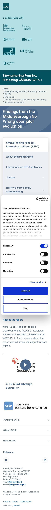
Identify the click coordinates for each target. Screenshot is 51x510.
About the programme (19, 156)
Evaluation (9, 97)
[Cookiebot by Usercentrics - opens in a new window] (36, 199)
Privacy (15, 501)
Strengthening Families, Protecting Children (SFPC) (25, 92)
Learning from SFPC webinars (24, 167)
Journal (10, 177)
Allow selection (25, 300)
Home (5, 89)
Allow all (25, 291)
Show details (36, 282)
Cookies (7, 501)
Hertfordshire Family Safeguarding (18, 189)
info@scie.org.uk (17, 485)
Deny (25, 308)
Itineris (17, 505)
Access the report (13, 319)
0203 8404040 (14, 482)
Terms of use (25, 501)
